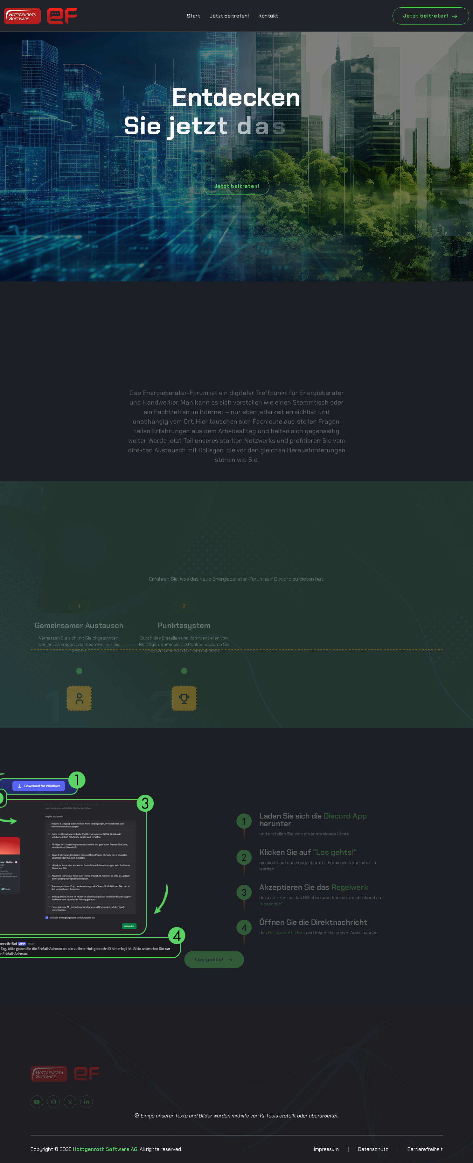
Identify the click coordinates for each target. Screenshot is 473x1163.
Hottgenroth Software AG (105, 1149)
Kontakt (268, 15)
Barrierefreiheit (425, 1149)
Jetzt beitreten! (229, 15)
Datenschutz (373, 1149)
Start (193, 15)
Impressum (326, 1149)
